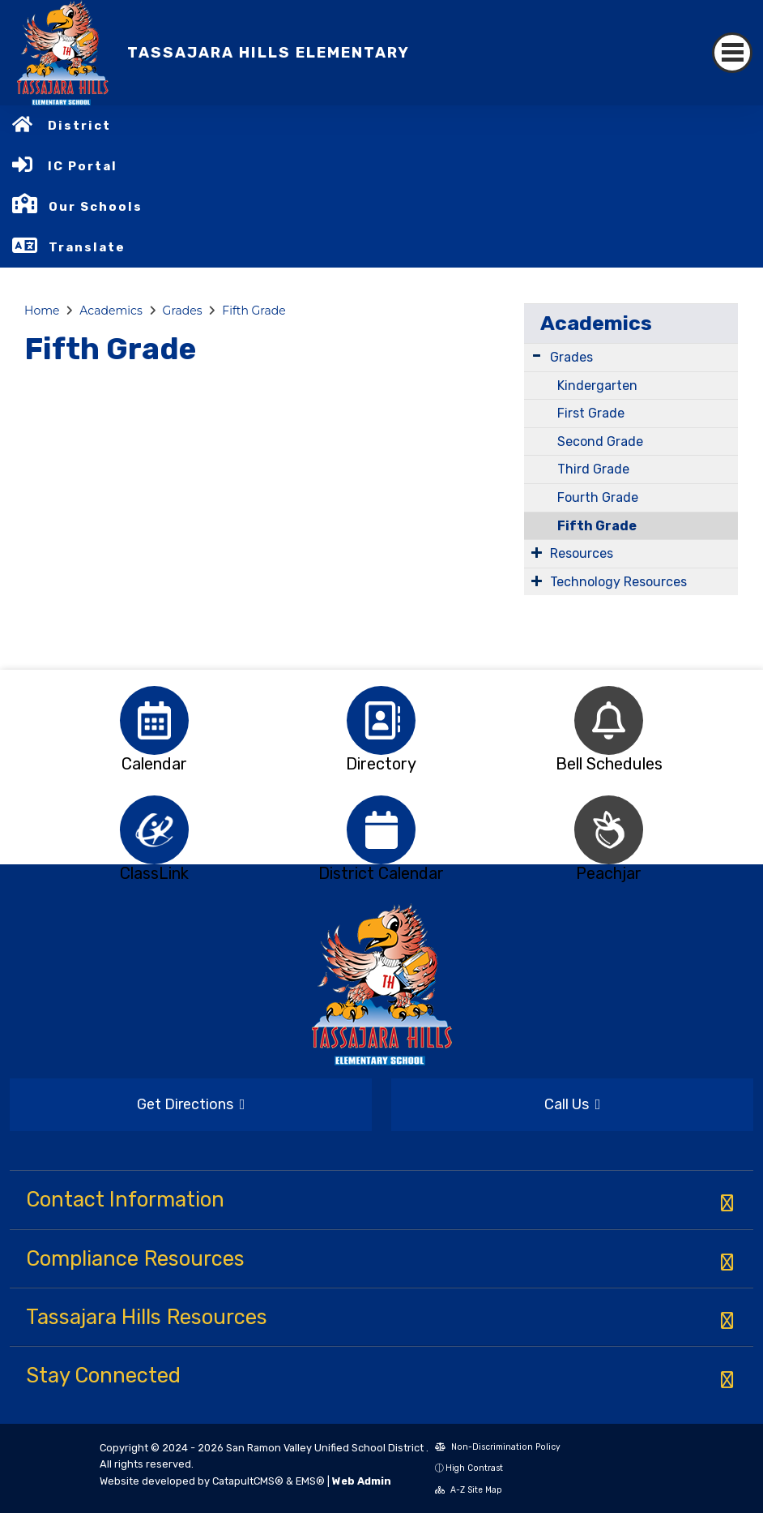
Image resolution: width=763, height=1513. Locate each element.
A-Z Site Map (468, 1490)
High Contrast (474, 1468)
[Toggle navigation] (732, 52)
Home (41, 310)
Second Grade (600, 441)
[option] (154, 720)
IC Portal (82, 166)
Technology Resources (618, 581)
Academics (110, 310)
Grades (182, 310)
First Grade (590, 413)
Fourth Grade (597, 497)
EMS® (310, 1481)
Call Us (572, 1104)
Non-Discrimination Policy (498, 1447)
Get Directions (191, 1104)
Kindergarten (597, 385)
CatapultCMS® (247, 1481)
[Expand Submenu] (536, 355)
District (79, 125)
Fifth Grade (253, 310)
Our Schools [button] (96, 206)
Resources (581, 553)
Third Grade (593, 469)
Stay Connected (103, 1375)
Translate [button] (87, 247)
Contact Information (125, 1199)
